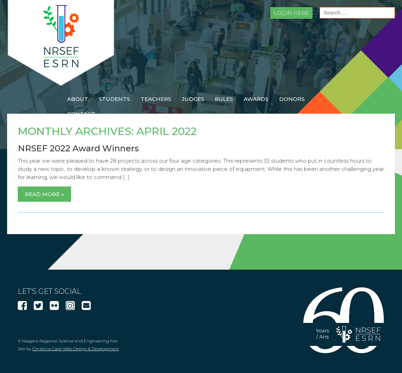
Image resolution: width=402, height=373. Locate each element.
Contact (81, 113)
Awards (256, 99)
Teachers (156, 99)
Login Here (291, 13)
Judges (193, 99)
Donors (292, 99)
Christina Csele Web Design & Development (75, 348)
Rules (224, 99)
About (77, 99)
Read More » (44, 194)
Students (114, 99)
